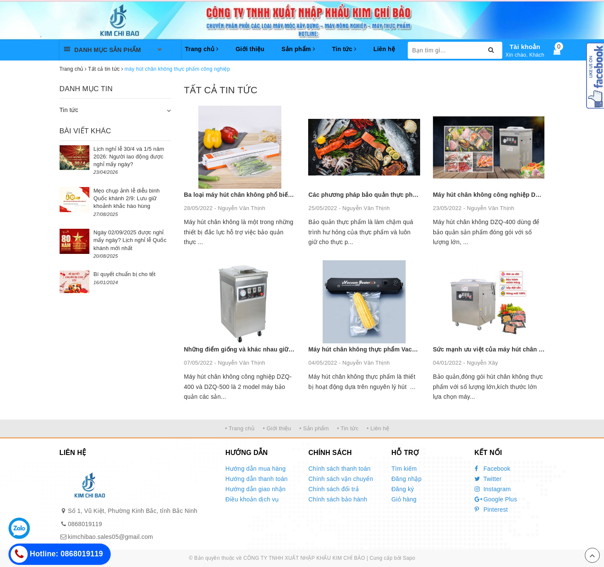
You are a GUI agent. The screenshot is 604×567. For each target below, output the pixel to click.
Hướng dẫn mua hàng (256, 468)
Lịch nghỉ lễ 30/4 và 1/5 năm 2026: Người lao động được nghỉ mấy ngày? (129, 156)
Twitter (488, 478)
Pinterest (491, 509)
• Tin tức (347, 428)
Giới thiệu (249, 49)
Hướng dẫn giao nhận (256, 489)
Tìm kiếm (404, 468)
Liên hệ (384, 49)
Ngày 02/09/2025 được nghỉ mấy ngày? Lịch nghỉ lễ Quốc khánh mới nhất (130, 240)
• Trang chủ (240, 428)
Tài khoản (525, 46)
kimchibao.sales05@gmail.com (110, 536)
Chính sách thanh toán (340, 468)
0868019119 (85, 524)
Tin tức (344, 49)
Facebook (493, 468)
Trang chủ (202, 49)
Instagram (493, 489)
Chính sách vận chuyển (341, 478)
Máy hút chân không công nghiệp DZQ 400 (494, 194)
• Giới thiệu (277, 428)
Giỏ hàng (404, 499)
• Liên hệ (377, 428)
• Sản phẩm (314, 428)
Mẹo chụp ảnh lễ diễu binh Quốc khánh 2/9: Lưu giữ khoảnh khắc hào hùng (127, 198)
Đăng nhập (407, 478)
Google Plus (496, 499)
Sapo (409, 558)
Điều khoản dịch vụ (252, 499)
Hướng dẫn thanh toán (257, 478)
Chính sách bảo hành (338, 499)
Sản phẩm (298, 49)
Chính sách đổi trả (334, 489)
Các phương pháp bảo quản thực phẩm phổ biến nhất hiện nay (398, 194)
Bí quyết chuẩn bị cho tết (125, 274)
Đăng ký (403, 489)
